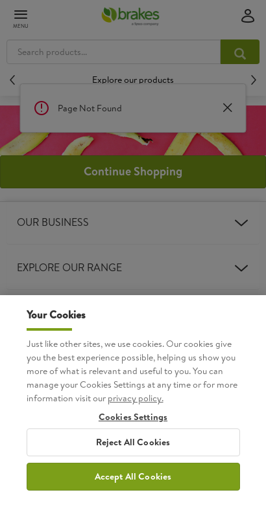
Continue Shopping (133, 171)
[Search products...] (240, 51)
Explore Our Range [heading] (133, 268)
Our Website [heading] (133, 313)
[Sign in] (248, 16)
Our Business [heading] (133, 223)
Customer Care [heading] (133, 359)
